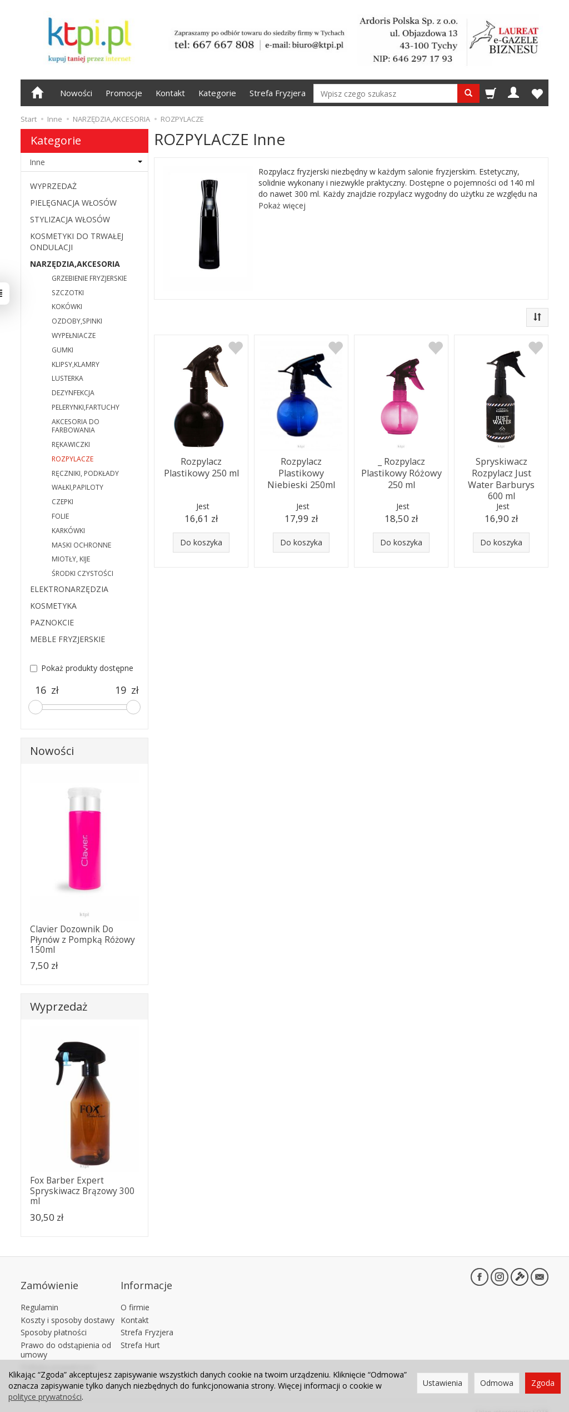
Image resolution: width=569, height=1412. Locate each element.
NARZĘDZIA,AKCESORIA (75, 263)
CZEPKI (62, 501)
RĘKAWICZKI (71, 444)
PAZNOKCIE (52, 622)
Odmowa (496, 1383)
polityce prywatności (45, 1396)
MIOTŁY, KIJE (71, 559)
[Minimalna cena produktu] (40, 690)
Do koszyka (201, 542)
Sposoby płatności (54, 1321)
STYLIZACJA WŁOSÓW (70, 219)
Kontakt (170, 92)
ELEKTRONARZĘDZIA (69, 589)
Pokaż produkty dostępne (81, 668)
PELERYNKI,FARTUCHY (85, 407)
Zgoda (543, 1383)
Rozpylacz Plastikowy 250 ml (201, 465)
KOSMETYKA (53, 605)
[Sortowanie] (537, 317)
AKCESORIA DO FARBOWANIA (75, 426)
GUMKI (62, 350)
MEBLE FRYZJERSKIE (67, 639)
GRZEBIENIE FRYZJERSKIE (89, 278)
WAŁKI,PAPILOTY (77, 487)
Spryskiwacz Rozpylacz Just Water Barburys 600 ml (501, 476)
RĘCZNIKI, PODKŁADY (85, 473)
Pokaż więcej (282, 205)
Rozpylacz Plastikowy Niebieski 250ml (301, 471)
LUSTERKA (67, 378)
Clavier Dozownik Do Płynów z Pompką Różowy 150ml (82, 939)
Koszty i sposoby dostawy (67, 1308)
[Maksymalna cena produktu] (120, 690)
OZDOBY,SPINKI (77, 321)
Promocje (124, 92)
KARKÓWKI (68, 530)
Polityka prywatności (57, 1356)
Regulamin (39, 1296)
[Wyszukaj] (468, 93)
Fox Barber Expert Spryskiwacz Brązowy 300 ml (82, 1191)
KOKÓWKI (67, 306)
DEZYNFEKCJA (73, 392)
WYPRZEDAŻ (53, 186)
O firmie (135, 1296)
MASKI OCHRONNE (81, 545)
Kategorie (217, 92)
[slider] (35, 707)
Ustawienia (442, 1383)
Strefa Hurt (140, 1334)
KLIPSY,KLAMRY (75, 364)
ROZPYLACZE (72, 459)
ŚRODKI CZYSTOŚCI (82, 573)
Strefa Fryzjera (277, 92)
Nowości (76, 92)
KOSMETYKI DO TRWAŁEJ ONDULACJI (76, 241)
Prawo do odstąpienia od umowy (66, 1339)
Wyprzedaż (58, 1006)
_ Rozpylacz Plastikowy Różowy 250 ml (401, 471)
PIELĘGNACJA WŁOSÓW (73, 202)
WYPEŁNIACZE (74, 335)
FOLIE (60, 516)
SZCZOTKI (68, 292)
